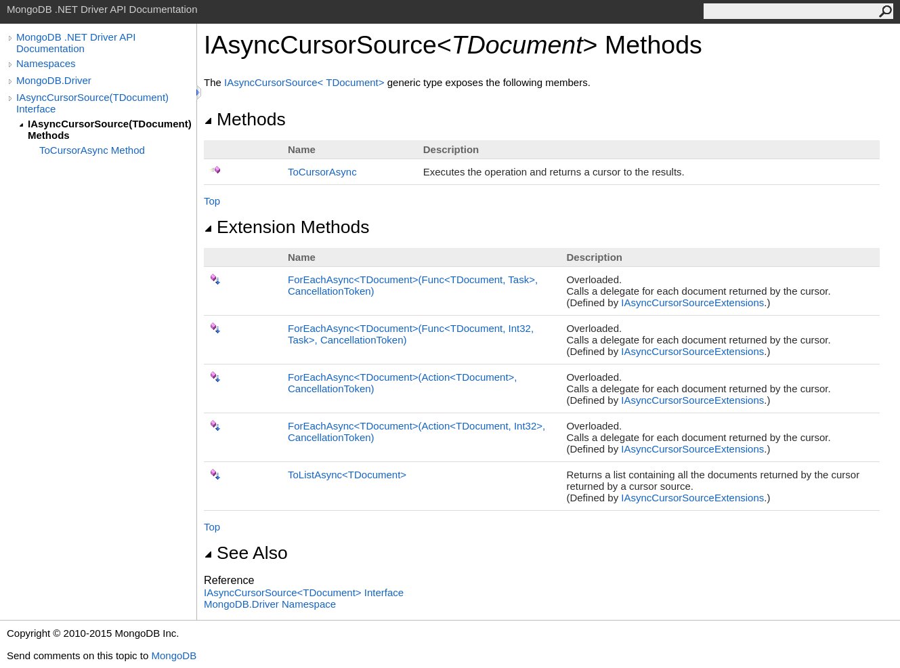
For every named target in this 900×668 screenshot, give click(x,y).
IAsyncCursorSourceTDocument (305, 82)
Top (212, 201)
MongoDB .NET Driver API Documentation (75, 42)
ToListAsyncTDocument (347, 474)
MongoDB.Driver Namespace (270, 604)
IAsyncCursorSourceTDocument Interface (304, 592)
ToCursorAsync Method (92, 150)
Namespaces (46, 63)
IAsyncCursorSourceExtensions (692, 302)
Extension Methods (287, 227)
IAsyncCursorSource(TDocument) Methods (110, 129)
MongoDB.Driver (53, 80)
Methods (245, 119)
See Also (246, 553)
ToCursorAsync (322, 172)
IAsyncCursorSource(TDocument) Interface (92, 102)
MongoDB (173, 655)
